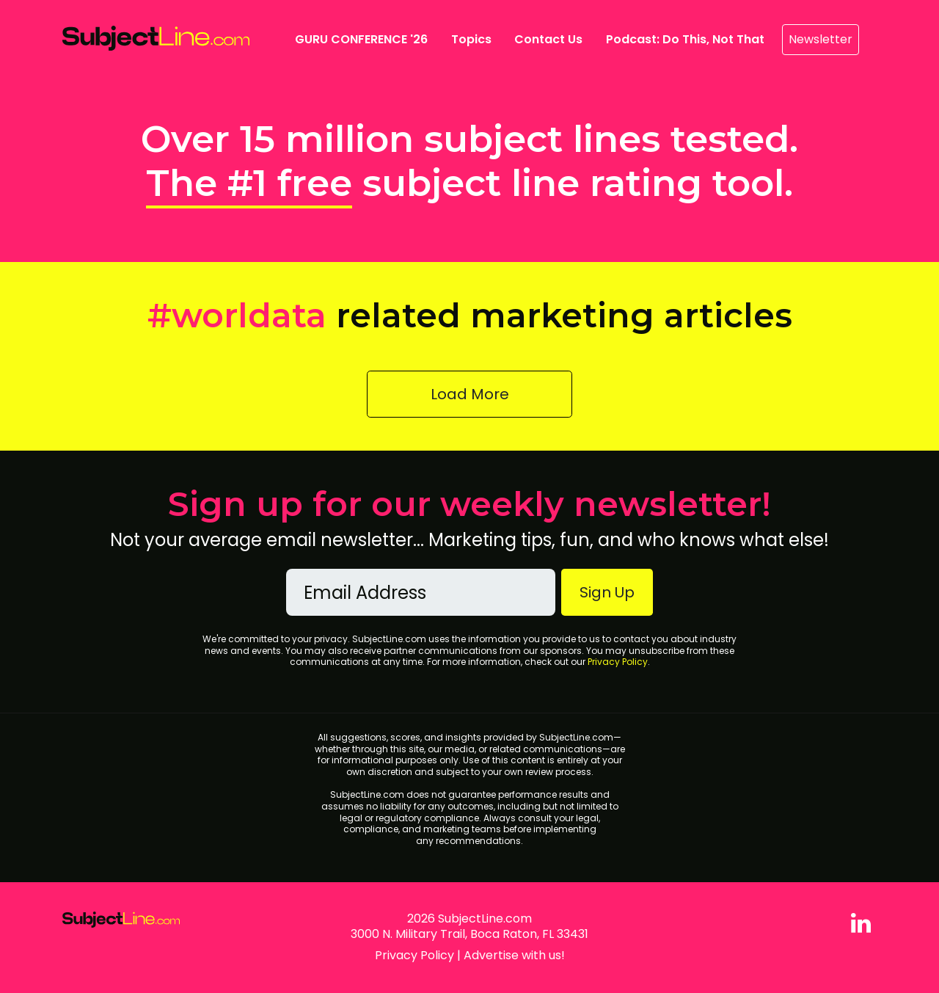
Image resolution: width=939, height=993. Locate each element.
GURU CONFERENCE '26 (364, 39)
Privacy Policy (618, 661)
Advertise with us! (514, 955)
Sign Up (607, 592)
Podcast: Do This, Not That (685, 39)
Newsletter (820, 39)
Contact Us (548, 39)
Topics (471, 39)
